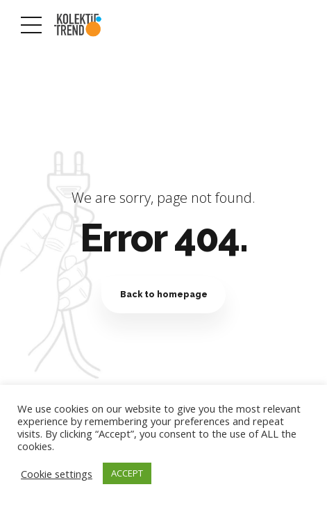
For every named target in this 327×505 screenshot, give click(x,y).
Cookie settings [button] (56, 473)
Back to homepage (164, 294)
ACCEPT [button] (127, 473)
